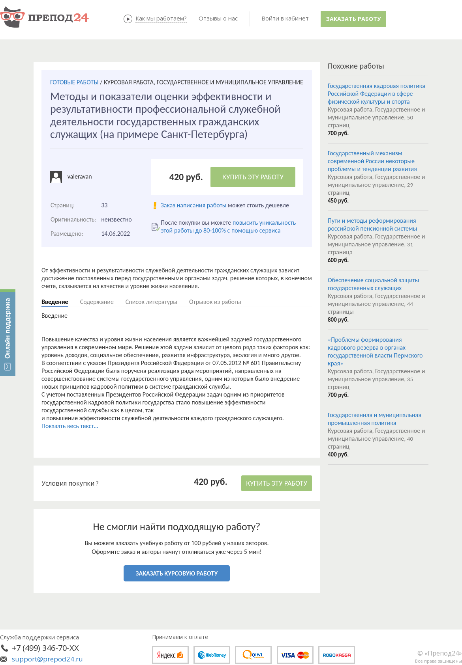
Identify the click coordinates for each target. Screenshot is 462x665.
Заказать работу (353, 18)
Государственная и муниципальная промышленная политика (374, 419)
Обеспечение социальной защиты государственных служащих (373, 284)
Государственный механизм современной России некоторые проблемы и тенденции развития (372, 161)
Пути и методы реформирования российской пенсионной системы (372, 224)
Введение (54, 301)
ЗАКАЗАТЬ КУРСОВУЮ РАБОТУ (177, 573)
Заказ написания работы (193, 205)
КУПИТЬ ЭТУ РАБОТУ (253, 177)
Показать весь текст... (69, 426)
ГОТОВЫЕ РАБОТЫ (74, 82)
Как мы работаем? (161, 18)
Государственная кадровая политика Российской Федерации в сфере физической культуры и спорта (376, 93)
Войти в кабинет (285, 18)
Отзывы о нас (218, 18)
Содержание (97, 301)
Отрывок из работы (215, 301)
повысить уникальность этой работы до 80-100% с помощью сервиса (228, 226)
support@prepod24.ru (47, 658)
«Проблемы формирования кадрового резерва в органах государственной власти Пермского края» (375, 351)
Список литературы (151, 301)
